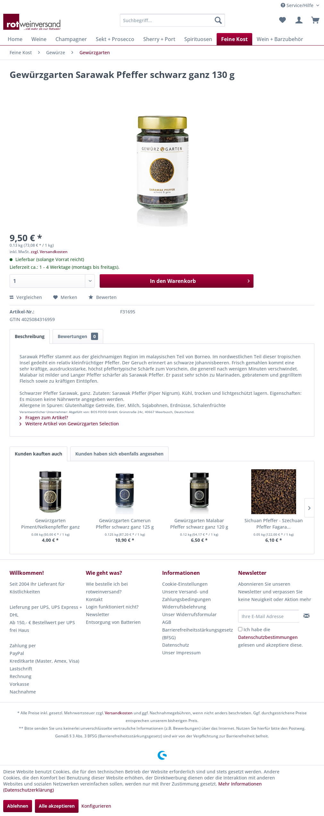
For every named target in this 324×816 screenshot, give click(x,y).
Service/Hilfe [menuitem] (298, 5)
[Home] (15, 39)
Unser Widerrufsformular (189, 614)
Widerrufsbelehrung (184, 607)
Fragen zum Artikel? (44, 417)
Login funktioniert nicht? (112, 607)
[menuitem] (172, 20)
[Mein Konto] (298, 20)
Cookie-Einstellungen (185, 584)
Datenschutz (175, 645)
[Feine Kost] (234, 39)
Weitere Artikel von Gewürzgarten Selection (69, 424)
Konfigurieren (96, 806)
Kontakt (94, 599)
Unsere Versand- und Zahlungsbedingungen (186, 595)
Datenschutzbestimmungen (268, 637)
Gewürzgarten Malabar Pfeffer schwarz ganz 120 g (199, 523)
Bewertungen (78, 336)
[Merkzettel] (282, 20)
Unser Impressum (181, 653)
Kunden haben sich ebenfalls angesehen (119, 454)
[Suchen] (218, 20)
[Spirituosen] (198, 39)
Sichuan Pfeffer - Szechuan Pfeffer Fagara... (274, 523)
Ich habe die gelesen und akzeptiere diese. (270, 637)
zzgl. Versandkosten (49, 251)
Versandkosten (119, 713)
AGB (166, 622)
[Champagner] (71, 39)
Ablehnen (17, 806)
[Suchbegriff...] (172, 20)
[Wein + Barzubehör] (280, 39)
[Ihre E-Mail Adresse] (268, 616)
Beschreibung (30, 336)
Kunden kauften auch (38, 454)
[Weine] (39, 39)
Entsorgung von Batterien (113, 622)
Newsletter (97, 614)
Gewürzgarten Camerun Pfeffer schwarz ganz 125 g (125, 523)
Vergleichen (26, 297)
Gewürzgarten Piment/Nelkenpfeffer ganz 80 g (50, 523)
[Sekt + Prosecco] (115, 39)
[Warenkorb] (313, 20)
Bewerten (102, 297)
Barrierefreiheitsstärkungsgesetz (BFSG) (197, 634)
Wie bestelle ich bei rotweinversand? (107, 588)
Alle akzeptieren (57, 806)
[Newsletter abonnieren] (306, 616)
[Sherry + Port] (159, 39)
